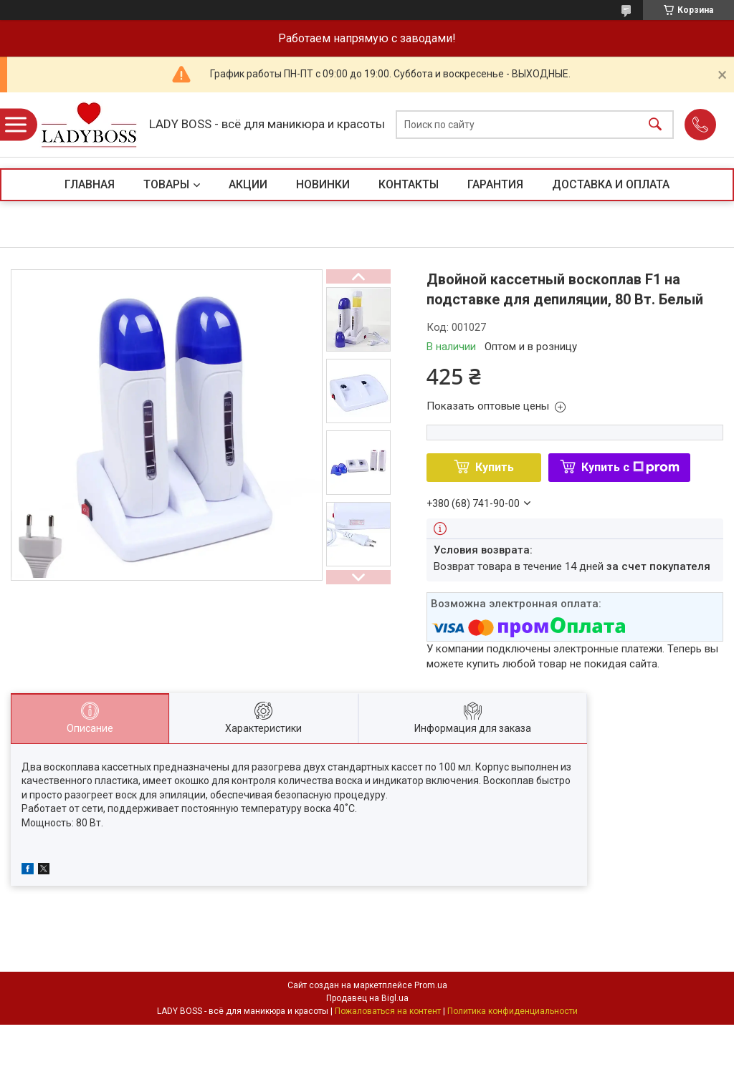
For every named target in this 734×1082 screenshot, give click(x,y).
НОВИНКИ (323, 184)
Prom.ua (430, 985)
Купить (494, 467)
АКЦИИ (248, 184)
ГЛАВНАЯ (90, 184)
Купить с (630, 467)
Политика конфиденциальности (512, 1011)
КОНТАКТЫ (408, 184)
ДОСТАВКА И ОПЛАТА (610, 184)
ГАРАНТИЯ (495, 184)
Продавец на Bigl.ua (367, 998)
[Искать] (655, 125)
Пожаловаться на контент (388, 1011)
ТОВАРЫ (166, 184)
